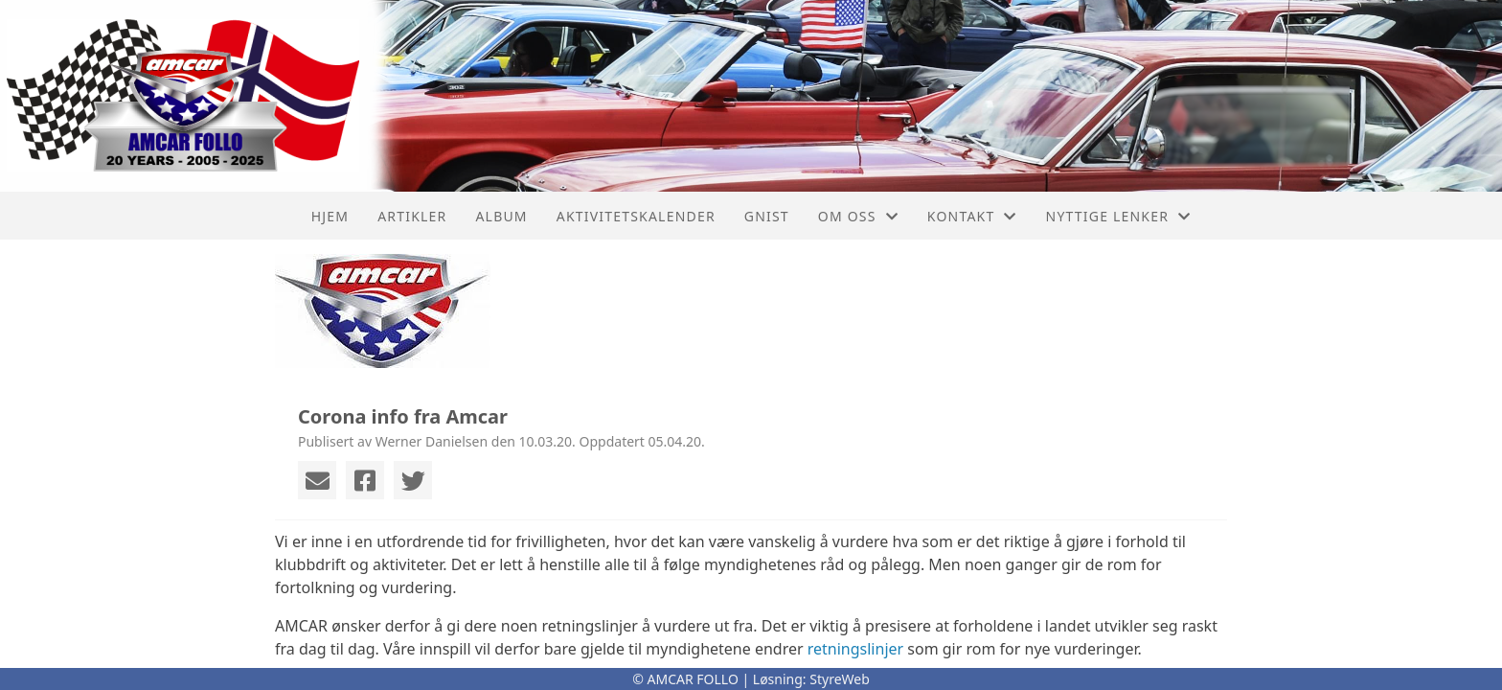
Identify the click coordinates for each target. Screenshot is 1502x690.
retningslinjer (855, 648)
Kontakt (972, 216)
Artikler (411, 216)
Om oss (858, 216)
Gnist (766, 216)
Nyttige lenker (1119, 216)
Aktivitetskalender (636, 216)
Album (501, 216)
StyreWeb (839, 679)
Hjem (330, 216)
